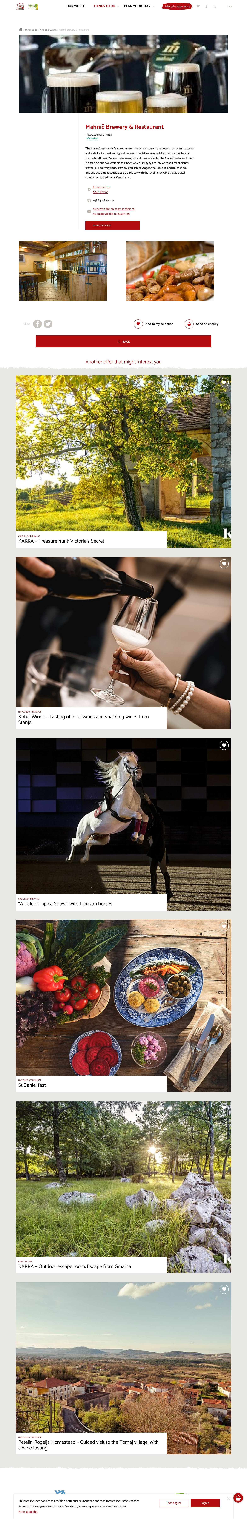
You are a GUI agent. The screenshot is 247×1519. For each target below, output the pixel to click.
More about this (28, 1511)
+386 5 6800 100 (103, 200)
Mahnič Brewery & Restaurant (74, 30)
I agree (205, 1503)
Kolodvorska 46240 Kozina (101, 190)
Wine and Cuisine (48, 30)
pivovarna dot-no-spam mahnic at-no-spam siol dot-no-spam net (114, 211)
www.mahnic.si (102, 225)
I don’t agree (174, 1503)
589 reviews (92, 138)
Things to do (31, 30)
